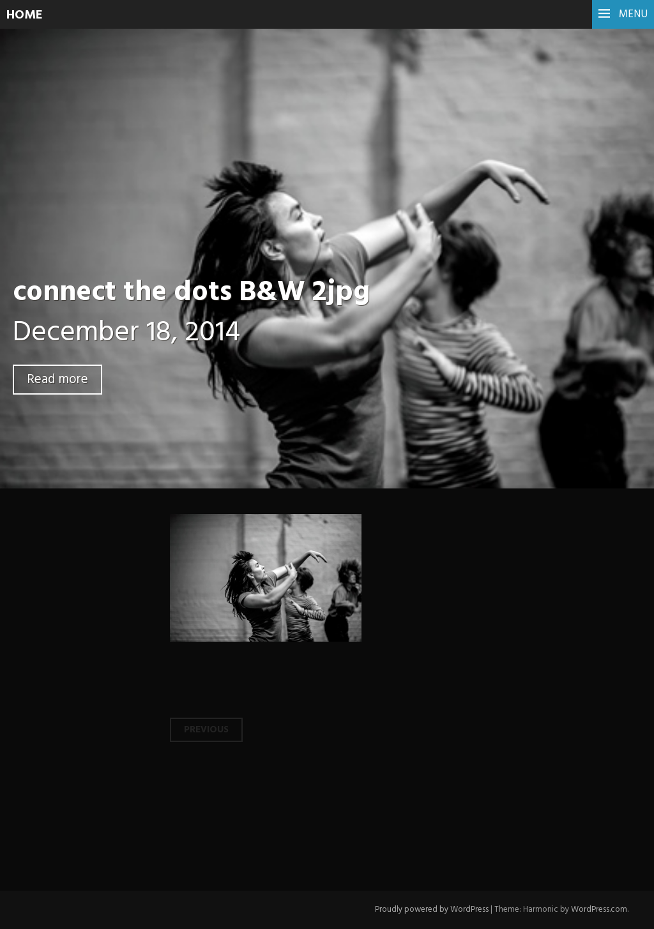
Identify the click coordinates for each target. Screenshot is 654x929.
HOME (24, 15)
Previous (206, 729)
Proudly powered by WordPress (432, 909)
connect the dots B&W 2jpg (191, 293)
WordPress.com (599, 909)
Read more (57, 379)
